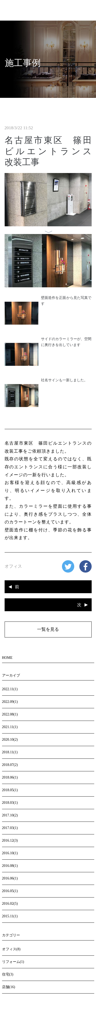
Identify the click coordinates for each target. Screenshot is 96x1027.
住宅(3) (7, 974)
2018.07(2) (10, 765)
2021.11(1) (10, 727)
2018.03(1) (10, 803)
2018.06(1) (10, 777)
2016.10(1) (10, 853)
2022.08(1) (10, 714)
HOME (7, 658)
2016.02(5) (10, 903)
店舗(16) (8, 987)
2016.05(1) (10, 891)
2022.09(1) (10, 702)
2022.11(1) (10, 689)
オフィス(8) (11, 949)
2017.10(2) (10, 815)
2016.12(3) (10, 840)
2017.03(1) (10, 828)
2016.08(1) (10, 866)
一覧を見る (48, 629)
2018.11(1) (10, 752)
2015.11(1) (10, 916)
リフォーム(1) (13, 962)
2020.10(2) (10, 739)
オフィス (13, 566)
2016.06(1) (10, 878)
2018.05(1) (10, 790)
